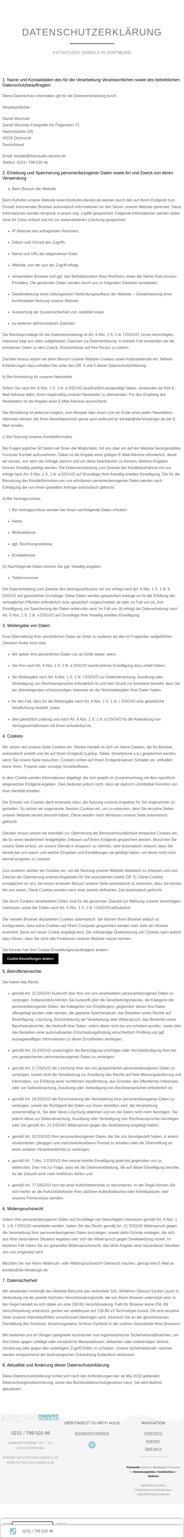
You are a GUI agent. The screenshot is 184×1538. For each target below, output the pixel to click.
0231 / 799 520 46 (30, 1433)
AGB (161, 1485)
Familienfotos (165, 1471)
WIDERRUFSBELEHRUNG (153, 1494)
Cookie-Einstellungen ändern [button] (30, 959)
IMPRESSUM (149, 1485)
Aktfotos (153, 1476)
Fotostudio (133, 1467)
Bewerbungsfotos (144, 1471)
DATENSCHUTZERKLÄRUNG (153, 1490)
